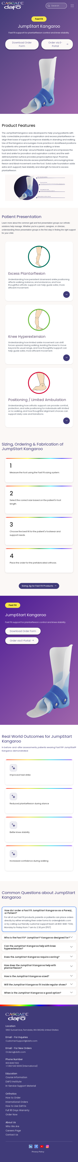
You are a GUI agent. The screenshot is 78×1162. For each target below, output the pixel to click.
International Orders (17, 1102)
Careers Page (13, 1130)
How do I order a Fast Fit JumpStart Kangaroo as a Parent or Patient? (37, 912)
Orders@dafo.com (16, 1052)
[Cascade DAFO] (13, 6)
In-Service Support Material (21, 1085)
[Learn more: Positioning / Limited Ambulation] (66, 420)
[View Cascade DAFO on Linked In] (30, 1146)
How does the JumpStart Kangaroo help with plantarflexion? (30, 967)
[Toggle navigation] (72, 6)
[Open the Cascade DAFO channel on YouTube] (41, 1146)
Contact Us (12, 1134)
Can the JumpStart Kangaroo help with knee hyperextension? (30, 947)
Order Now (11, 1114)
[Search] (58, 5)
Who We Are (12, 1126)
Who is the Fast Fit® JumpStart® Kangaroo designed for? (37, 937)
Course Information (16, 1077)
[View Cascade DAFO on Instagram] (47, 1146)
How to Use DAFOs (16, 1106)
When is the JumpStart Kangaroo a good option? (32, 992)
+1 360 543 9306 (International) (22, 1066)
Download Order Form (22, 44)
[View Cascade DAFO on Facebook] (36, 1146)
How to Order (13, 1097)
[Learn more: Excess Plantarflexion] (66, 294)
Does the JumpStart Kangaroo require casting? (32, 957)
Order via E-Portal (58, 44)
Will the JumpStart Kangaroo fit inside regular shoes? (35, 984)
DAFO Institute (14, 1081)
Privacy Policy (38, 1151)
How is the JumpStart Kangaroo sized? (26, 976)
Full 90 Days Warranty (17, 1110)
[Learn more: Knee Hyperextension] (66, 357)
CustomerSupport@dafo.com (21, 1040)
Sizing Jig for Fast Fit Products (39, 585)
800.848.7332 (12, 1063)
